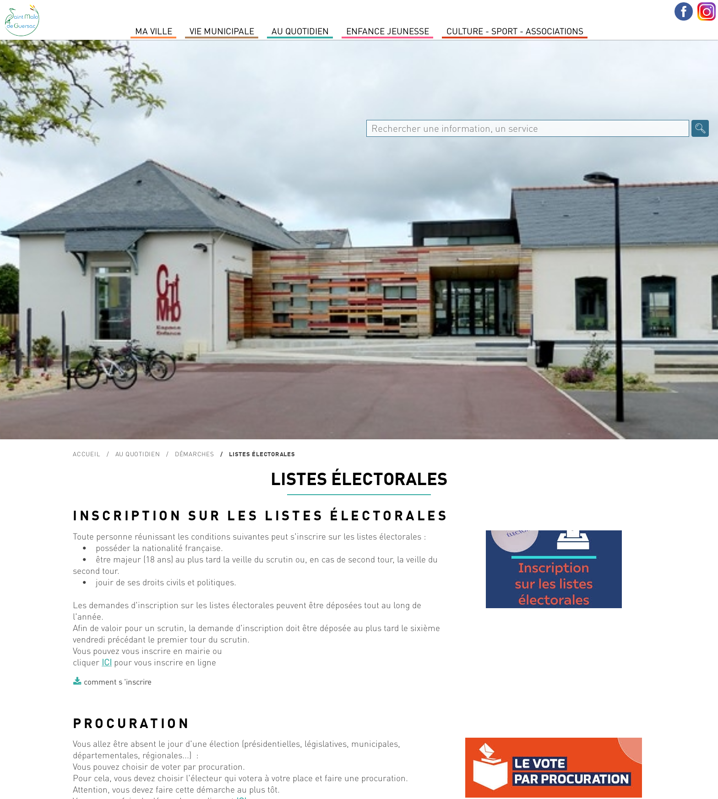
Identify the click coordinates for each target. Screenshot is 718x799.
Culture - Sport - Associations (514, 30)
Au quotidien (300, 30)
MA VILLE (153, 30)
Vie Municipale (222, 30)
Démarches (194, 454)
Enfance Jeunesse (387, 30)
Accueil (86, 454)
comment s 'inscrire (118, 681)
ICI (107, 662)
